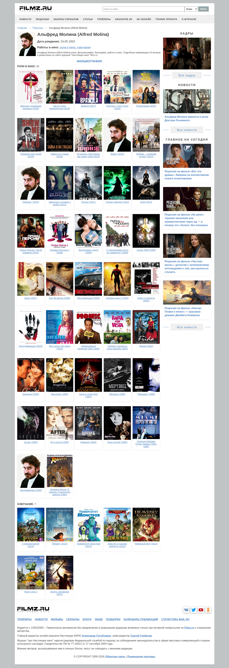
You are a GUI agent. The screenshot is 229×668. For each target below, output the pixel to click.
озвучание (84, 47)
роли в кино (67, 47)
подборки (113, 619)
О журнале (189, 19)
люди (99, 619)
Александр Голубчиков (96, 635)
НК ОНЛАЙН (144, 19)
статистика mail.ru (175, 619)
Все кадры (187, 75)
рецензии (42, 19)
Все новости (187, 130)
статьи (88, 19)
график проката (166, 19)
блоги (87, 619)
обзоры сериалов (66, 19)
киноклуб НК (123, 19)
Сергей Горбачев (141, 635)
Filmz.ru (189, 627)
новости (25, 19)
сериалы (72, 619)
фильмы (57, 619)
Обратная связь (115, 656)
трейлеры (104, 19)
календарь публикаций (141, 619)
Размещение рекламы (141, 656)
